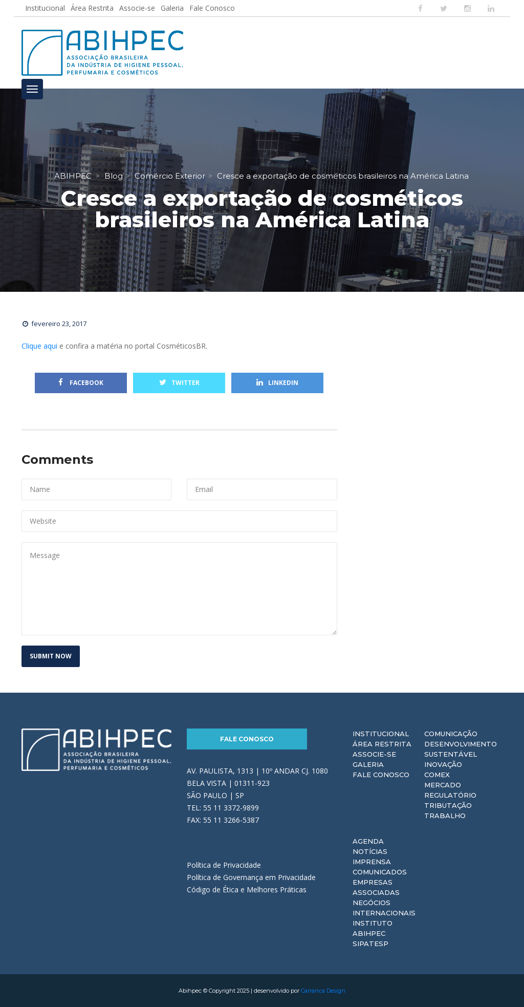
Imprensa (372, 862)
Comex (437, 774)
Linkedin (277, 382)
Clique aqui (39, 346)
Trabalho (445, 815)
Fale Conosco (212, 8)
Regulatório (450, 795)
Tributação (448, 805)
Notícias (370, 851)
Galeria (172, 8)
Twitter (179, 382)
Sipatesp (370, 943)
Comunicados (380, 872)
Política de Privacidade (224, 865)
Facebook (80, 382)
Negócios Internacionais (384, 907)
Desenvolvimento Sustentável (460, 749)
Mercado (442, 785)
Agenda (368, 841)
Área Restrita (92, 8)
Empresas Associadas (376, 887)
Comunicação (450, 734)
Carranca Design (323, 990)
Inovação (443, 764)
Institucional (45, 8)
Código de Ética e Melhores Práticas (247, 889)
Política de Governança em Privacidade (251, 877)
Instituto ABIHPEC (372, 928)
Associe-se (137, 8)
